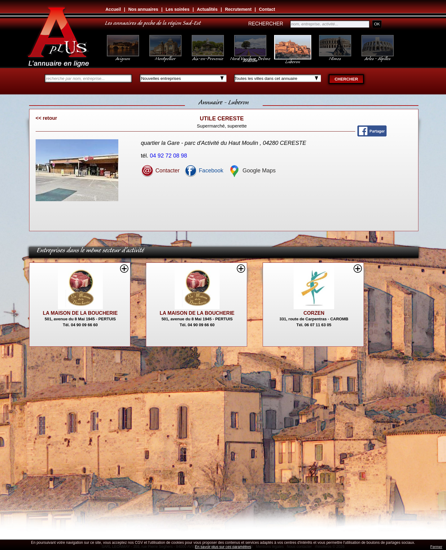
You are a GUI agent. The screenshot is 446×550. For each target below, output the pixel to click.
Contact (267, 9)
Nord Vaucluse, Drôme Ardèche (250, 56)
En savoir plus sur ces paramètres (223, 547)
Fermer (436, 547)
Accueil (113, 9)
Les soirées (178, 9)
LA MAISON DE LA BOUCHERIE (80, 313)
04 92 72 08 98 (169, 156)
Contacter (160, 170)
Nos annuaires (143, 9)
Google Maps (252, 170)
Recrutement (238, 9)
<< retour (46, 118)
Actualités (207, 9)
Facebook (203, 170)
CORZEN (314, 313)
